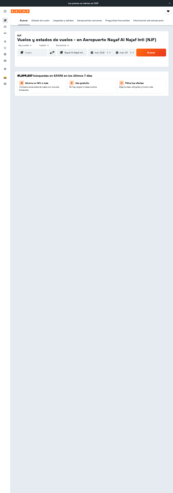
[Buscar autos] (5, 33)
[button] (169, 3)
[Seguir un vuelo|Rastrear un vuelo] (5, 48)
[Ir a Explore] (5, 42)
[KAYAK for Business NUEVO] (5, 60)
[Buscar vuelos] (5, 20)
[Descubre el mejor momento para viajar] (5, 54)
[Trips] (5, 69)
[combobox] (63, 45)
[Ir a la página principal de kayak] (20, 11)
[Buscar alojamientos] (5, 27)
